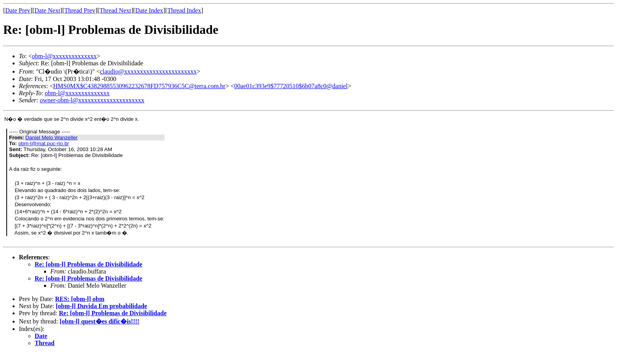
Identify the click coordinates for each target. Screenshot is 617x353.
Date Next (47, 10)
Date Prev (17, 10)
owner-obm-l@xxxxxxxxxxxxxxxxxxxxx (92, 100)
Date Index (149, 10)
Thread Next (115, 10)
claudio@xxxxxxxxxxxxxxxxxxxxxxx (148, 71)
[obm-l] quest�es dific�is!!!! (100, 321)
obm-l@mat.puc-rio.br (43, 143)
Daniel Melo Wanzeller (51, 137)
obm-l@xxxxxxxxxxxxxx (64, 56)
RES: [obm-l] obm (79, 299)
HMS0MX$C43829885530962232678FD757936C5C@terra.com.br (139, 86)
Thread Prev (79, 10)
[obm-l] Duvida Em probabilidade (101, 306)
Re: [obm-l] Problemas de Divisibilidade (88, 264)
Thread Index (184, 10)
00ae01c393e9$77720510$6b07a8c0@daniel (290, 86)
